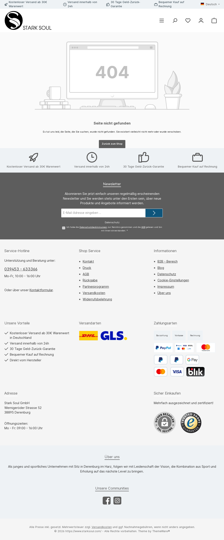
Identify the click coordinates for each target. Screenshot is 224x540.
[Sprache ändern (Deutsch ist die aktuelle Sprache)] (210, 4)
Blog (161, 268)
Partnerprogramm (96, 286)
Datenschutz (167, 274)
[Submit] (154, 212)
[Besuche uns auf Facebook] (107, 500)
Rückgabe (90, 280)
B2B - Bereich (168, 261)
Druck (87, 268)
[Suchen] (174, 20)
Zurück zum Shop (112, 143)
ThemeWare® (161, 531)
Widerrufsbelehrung (97, 299)
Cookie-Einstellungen (173, 280)
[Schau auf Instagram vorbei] (117, 500)
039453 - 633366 (20, 269)
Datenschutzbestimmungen (93, 227)
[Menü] (161, 20)
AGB (143, 227)
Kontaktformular (41, 290)
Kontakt (88, 261)
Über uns (164, 293)
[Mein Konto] (201, 20)
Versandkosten (94, 293)
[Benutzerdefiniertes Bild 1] (191, 423)
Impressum (166, 286)
